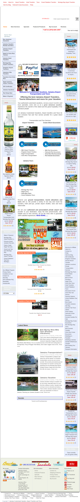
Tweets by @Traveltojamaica (39, 401)
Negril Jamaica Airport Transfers (8, 82)
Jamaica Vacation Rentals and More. (8, 44)
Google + (69, 487)
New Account (74, 22)
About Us (10, 2)
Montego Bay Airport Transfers (66, 2)
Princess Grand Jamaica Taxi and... (9, 242)
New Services (14, 26)
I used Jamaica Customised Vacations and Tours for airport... (71, 69)
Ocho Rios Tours (69, 283)
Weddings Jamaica (70, 340)
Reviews (62, 26)
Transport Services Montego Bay (57, 493)
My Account (52, 26)
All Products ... (39, 478)
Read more (54, 369)
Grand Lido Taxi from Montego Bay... (8, 250)
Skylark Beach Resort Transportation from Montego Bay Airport (9, 214)
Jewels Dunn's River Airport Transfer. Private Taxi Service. (71, 389)
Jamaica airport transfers (51, 103)
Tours (37, 2)
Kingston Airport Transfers (8, 68)
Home (5, 2)
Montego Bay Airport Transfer (8, 255)
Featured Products (38, 26)
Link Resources (73, 496)
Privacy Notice (7, 272)
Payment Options (70, 296)
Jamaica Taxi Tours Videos (12, 498)
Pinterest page (71, 482)
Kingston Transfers (70, 258)
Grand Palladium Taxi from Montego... (8, 260)
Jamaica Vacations (8, 90)
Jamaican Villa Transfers (7, 73)
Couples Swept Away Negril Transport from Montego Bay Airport (71, 432)
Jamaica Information (60, 496)
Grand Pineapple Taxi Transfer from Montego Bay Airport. (71, 227)
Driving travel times (23, 495)
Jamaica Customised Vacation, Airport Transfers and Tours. (25, 501)
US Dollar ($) (45, 18)
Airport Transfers (19, 2)
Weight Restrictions (36, 495)
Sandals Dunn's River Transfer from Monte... (40, 265)
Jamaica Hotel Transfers (7, 59)
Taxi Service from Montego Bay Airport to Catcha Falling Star (71, 159)
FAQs (31, 5)
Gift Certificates (7, 86)
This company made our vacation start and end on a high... (71, 111)
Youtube (69, 484)
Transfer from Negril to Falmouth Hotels (39, 313)
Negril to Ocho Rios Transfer (9, 54)
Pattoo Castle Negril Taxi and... (8, 246)
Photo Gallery (69, 311)
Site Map (5, 277)
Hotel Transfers (30, 2)
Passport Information (71, 349)
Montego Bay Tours (70, 272)
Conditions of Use (8, 274)
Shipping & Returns (55, 472)
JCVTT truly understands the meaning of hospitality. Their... (71, 48)
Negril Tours (68, 281)
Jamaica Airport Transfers (7, 49)
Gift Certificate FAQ (8, 279)
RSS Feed (70, 489)
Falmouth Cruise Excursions (20, 5)
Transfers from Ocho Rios (9, 77)
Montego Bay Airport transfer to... (9, 238)
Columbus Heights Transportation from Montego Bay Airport (71, 366)
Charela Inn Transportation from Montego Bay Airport (71, 411)
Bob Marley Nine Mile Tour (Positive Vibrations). (49, 331)
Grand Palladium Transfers (48, 2)
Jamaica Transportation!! (51, 352)
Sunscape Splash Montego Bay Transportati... (40, 289)
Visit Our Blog (7, 5)
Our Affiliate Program (8, 270)
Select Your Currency (7, 288)
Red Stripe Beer (7, 93)
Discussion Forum (70, 291)
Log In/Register (50, 22)
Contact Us (6, 276)
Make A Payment (8, 96)
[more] (6, 102)
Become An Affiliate (70, 247)
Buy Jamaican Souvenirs (7, 40)
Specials (25, 26)
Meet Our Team (40, 498)
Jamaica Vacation (48, 378)
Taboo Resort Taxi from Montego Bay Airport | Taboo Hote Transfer (71, 183)
